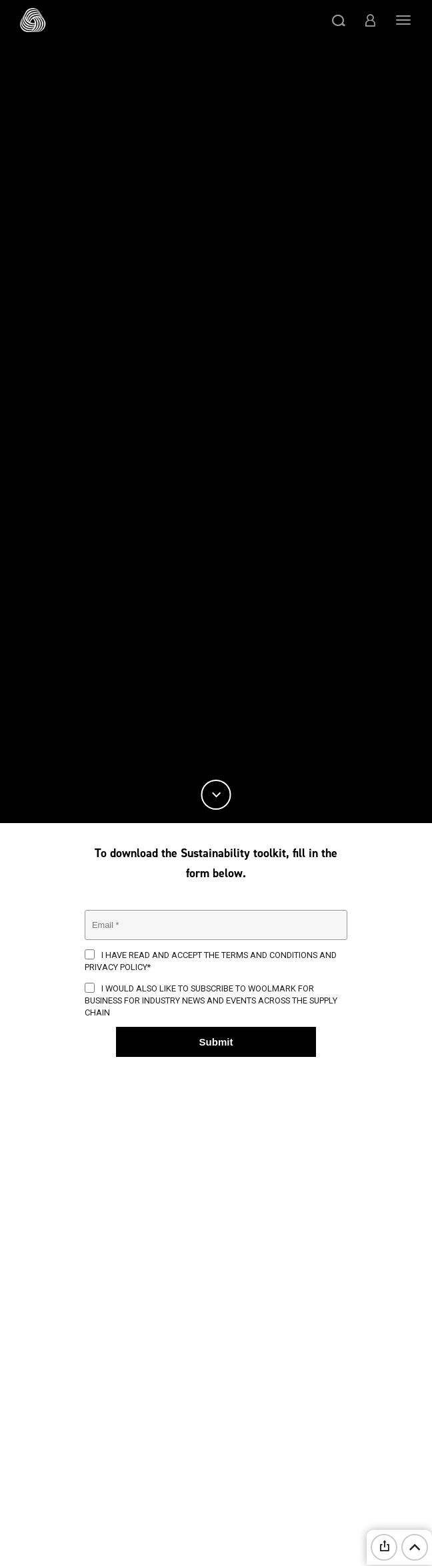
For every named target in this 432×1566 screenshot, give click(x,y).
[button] (338, 20)
